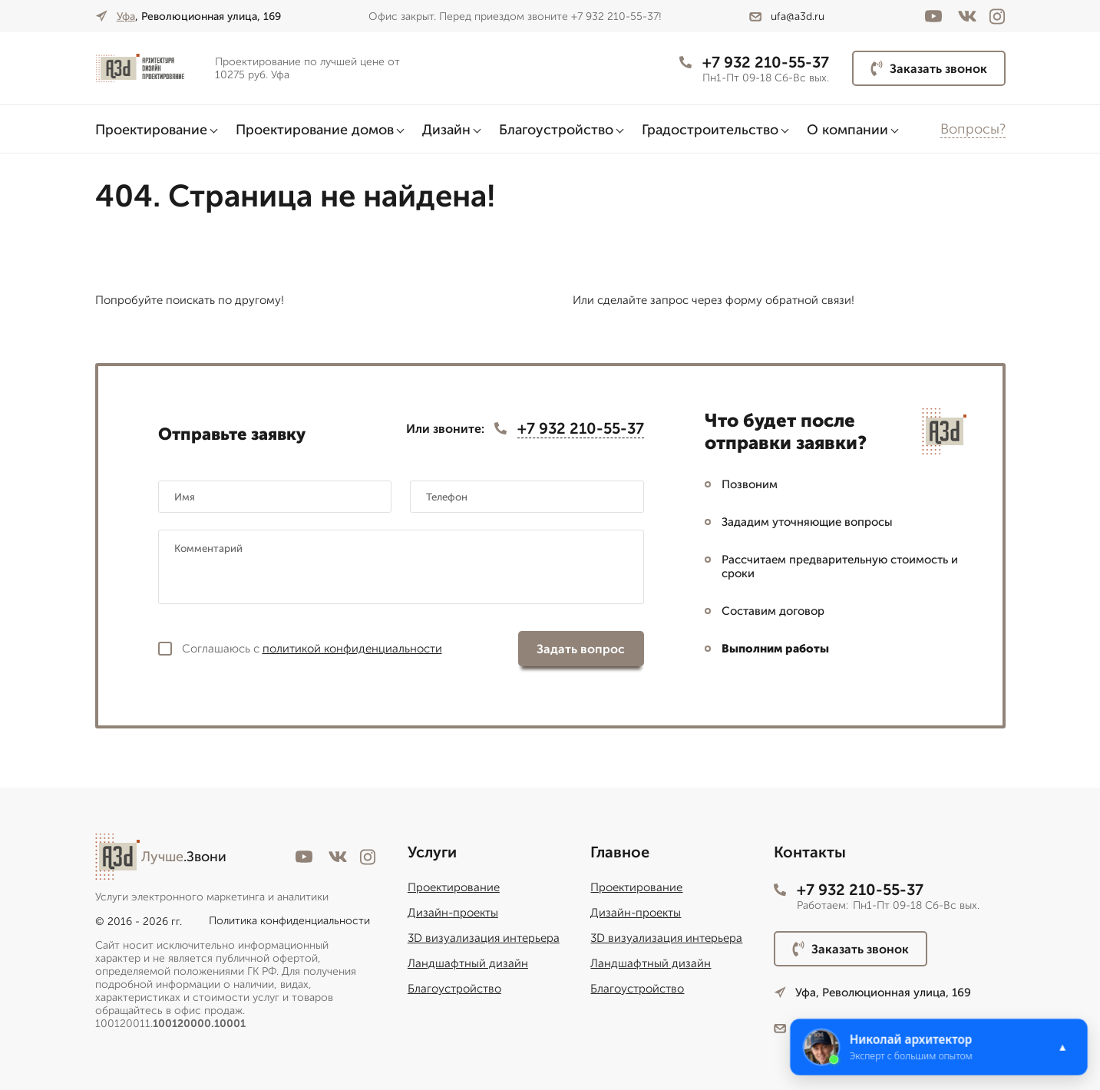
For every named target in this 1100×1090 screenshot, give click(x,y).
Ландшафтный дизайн (468, 963)
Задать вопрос (581, 649)
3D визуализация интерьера (484, 938)
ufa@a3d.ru (786, 16)
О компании (847, 129)
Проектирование (151, 129)
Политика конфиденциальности (289, 920)
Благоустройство (556, 129)
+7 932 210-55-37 (754, 62)
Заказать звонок (928, 68)
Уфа (126, 16)
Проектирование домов (315, 129)
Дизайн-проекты (453, 913)
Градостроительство (710, 129)
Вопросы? (973, 129)
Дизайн (446, 129)
